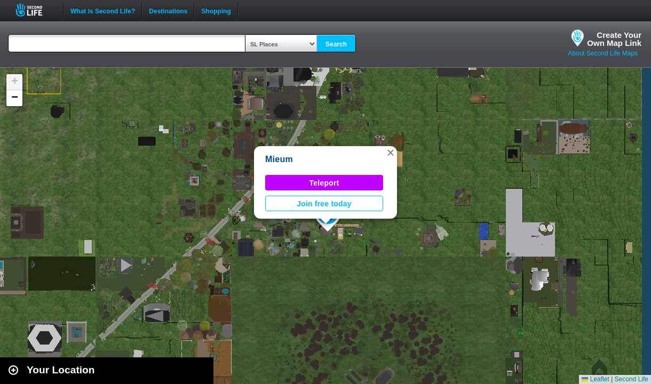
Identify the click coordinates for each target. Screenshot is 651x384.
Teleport (324, 183)
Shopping (216, 10)
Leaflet (595, 379)
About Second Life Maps (603, 53)
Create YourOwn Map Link (614, 38)
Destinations (168, 10)
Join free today (324, 203)
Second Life (35, 10)
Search (336, 44)
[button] (390, 152)
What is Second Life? (102, 10)
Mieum (279, 159)
